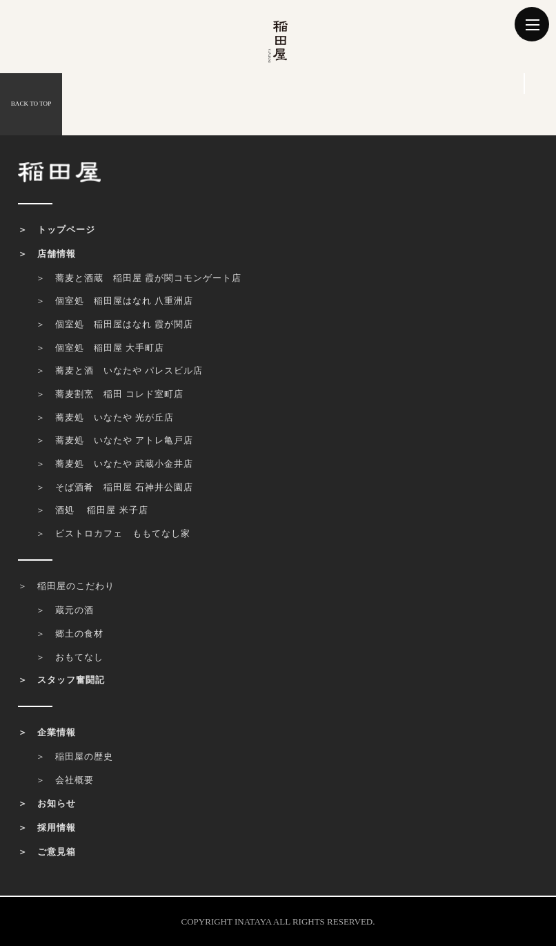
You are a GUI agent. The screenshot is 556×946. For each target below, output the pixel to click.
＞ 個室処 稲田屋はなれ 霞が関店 (114, 324)
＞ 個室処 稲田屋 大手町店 (100, 347)
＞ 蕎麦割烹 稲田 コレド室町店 (109, 394)
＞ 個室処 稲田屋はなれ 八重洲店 (114, 301)
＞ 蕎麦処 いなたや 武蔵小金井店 (114, 463)
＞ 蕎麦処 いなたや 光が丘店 (105, 417)
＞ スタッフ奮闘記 (61, 680)
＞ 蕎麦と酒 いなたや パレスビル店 (119, 370)
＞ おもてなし (69, 657)
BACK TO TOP (31, 103)
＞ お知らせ (47, 803)
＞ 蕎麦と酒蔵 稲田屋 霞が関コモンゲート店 (138, 278)
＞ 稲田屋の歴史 (74, 756)
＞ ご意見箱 (47, 852)
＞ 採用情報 (47, 827)
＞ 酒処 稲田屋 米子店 (92, 510)
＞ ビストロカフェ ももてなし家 (113, 533)
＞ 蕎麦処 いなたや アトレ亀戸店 (114, 440)
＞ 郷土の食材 (69, 633)
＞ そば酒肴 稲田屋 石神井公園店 (114, 487)
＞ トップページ (56, 229)
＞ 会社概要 (65, 780)
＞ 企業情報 (47, 732)
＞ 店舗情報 (47, 254)
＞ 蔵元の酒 (65, 610)
